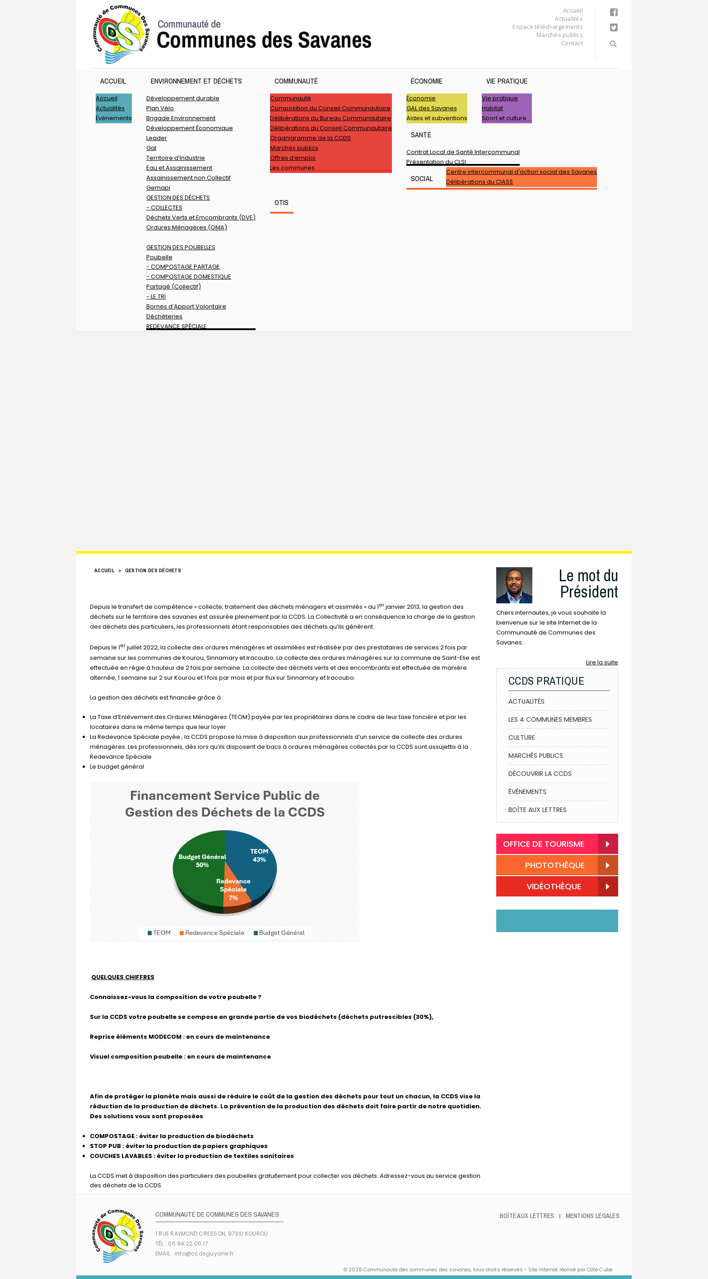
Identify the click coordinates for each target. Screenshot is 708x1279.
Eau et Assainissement (179, 167)
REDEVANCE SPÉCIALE (176, 326)
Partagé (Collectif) (173, 286)
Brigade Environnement (180, 118)
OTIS (282, 202)
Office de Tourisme (543, 844)
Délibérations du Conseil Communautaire (331, 128)
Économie (426, 81)
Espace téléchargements (547, 27)
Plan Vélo (160, 108)
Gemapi (158, 187)
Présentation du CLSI (436, 162)
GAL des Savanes (431, 108)
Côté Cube (599, 1269)
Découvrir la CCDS (540, 773)
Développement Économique (189, 128)
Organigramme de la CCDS (310, 138)
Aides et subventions (436, 118)
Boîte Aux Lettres (537, 809)
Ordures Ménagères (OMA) (186, 227)
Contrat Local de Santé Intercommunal (463, 152)
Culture (521, 737)
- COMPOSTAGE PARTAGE (183, 266)
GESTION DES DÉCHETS (178, 197)
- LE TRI (156, 296)
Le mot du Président (588, 583)
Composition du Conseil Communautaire (330, 108)
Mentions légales (593, 1216)
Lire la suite (602, 662)
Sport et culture (504, 118)
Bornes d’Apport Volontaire (186, 306)
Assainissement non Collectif (188, 177)
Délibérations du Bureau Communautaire (330, 118)
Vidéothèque (542, 887)
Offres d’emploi (293, 158)
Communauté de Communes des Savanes (232, 34)
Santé (421, 135)
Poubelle (159, 257)
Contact (572, 43)
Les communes (292, 167)
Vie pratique (506, 81)
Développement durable (182, 98)
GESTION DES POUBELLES (180, 247)
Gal (151, 148)
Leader (156, 138)
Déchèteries (164, 316)
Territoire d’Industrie (175, 158)
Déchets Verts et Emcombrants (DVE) (201, 217)
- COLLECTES (164, 207)
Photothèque (544, 865)
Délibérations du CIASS (479, 181)
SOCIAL (422, 178)
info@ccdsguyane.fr (204, 1253)
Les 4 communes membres (550, 719)
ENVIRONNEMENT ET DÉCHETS (196, 81)
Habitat (492, 108)
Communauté (296, 81)
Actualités (569, 18)
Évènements (114, 118)
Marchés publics (559, 35)
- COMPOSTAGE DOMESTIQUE (188, 276)
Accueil (573, 10)
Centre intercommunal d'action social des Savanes (521, 172)
